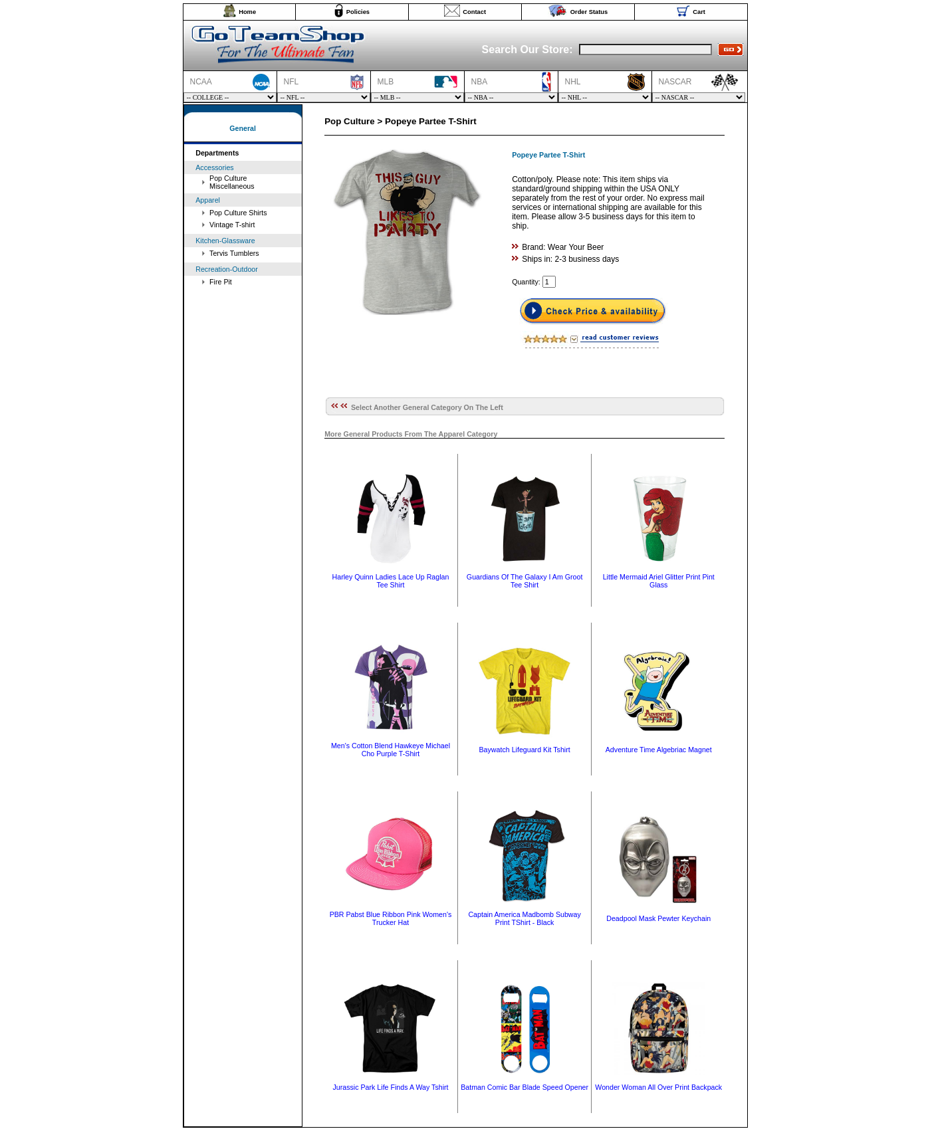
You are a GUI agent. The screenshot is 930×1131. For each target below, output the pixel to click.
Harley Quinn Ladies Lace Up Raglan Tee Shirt (390, 581)
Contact (474, 12)
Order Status (589, 12)
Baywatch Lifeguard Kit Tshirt (524, 750)
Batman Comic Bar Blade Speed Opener (524, 1087)
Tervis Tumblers (234, 253)
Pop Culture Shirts (238, 213)
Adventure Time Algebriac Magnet (659, 750)
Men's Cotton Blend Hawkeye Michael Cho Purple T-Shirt (390, 750)
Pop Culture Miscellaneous (232, 182)
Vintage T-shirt (232, 225)
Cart (699, 12)
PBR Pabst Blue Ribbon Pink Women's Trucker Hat (391, 918)
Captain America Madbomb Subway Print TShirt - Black (524, 918)
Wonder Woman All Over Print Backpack (658, 1087)
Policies (358, 12)
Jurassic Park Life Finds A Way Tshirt (390, 1087)
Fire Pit (220, 282)
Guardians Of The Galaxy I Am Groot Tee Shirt (525, 581)
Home (247, 12)
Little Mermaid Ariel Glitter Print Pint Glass (659, 581)
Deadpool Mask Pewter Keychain (658, 918)
